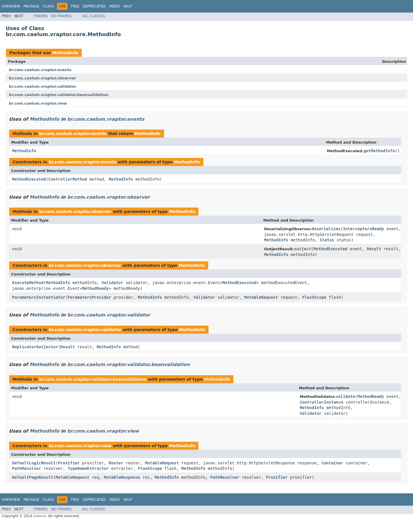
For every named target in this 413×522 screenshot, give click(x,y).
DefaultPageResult (32, 477)
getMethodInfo (379, 150)
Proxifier (69, 463)
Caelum (39, 516)
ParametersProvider (89, 297)
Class (48, 6)
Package (31, 6)
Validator (112, 282)
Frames (41, 16)
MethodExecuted (29, 179)
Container (332, 463)
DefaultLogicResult (34, 463)
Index (114, 6)
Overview (11, 6)
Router (116, 463)
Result (374, 249)
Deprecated (94, 6)
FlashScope (314, 297)
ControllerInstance (321, 402)
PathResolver (26, 468)
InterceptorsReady (363, 228)
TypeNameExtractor (88, 468)
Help (127, 6)
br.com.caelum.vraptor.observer (42, 78)
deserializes (325, 228)
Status (327, 240)
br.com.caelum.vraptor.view (38, 103)
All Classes (93, 16)
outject (302, 249)
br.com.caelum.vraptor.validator (42, 86)
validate (345, 396)
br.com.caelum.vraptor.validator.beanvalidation (58, 95)
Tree (75, 6)
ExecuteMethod (28, 282)
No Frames (61, 16)
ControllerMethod (67, 179)
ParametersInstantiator (38, 297)
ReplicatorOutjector (35, 347)
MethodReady (95, 288)
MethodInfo (65, 52)
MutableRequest (261, 297)
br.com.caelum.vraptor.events (40, 70)
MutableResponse (122, 477)
